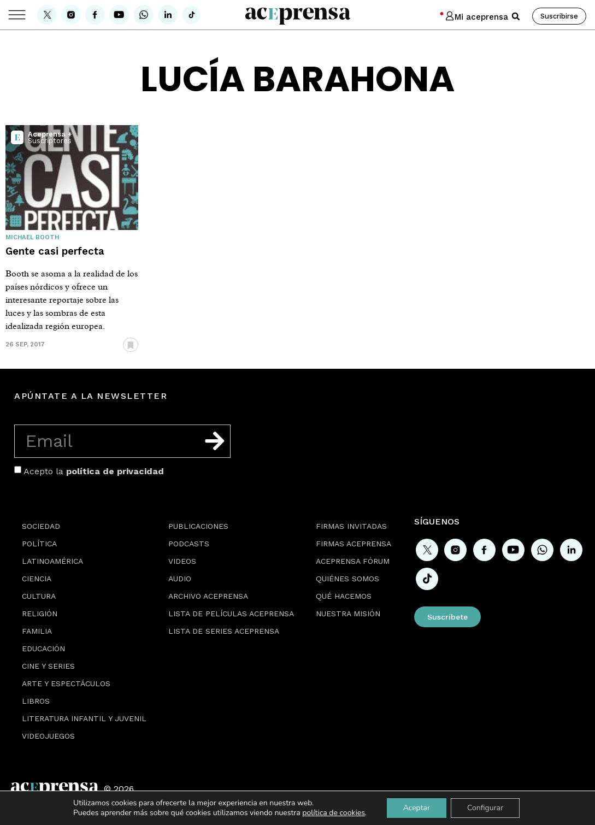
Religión (39, 613)
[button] (515, 16)
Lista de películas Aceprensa (231, 613)
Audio (179, 578)
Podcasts (188, 543)
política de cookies (333, 813)
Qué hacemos (344, 596)
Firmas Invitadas (351, 526)
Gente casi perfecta (54, 251)
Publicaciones (198, 526)
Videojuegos (48, 736)
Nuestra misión (348, 613)
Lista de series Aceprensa (223, 631)
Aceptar (416, 808)
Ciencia (36, 578)
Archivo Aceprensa (208, 596)
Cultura (39, 596)
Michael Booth (32, 237)
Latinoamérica (52, 561)
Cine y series (48, 666)
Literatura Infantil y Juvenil (84, 718)
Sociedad (41, 526)
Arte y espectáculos (66, 683)
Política (39, 543)
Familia (37, 631)
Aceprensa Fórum (353, 561)
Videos (182, 561)
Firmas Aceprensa (353, 543)
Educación (43, 648)
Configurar (485, 808)
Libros (36, 701)
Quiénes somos (347, 578)
